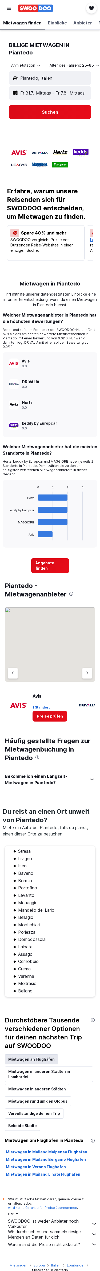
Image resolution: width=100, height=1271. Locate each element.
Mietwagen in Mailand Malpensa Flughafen (46, 1152)
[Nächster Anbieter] (87, 673)
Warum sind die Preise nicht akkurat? (52, 1244)
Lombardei (75, 1265)
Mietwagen (18, 1265)
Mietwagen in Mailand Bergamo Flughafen (46, 1159)
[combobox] (26, 65)
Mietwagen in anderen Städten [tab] (37, 1089)
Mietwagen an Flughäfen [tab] (31, 1059)
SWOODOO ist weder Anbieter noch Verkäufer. (52, 1223)
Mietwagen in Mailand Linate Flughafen (43, 1174)
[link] (50, 565)
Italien (56, 1265)
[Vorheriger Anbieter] (13, 673)
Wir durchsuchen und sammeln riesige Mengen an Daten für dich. (52, 1234)
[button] (9, 8)
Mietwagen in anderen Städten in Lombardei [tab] (39, 1074)
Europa (39, 1265)
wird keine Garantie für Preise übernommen (42, 1208)
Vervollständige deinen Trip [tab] (34, 1113)
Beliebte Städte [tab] (22, 1125)
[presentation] (71, 593)
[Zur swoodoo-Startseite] (35, 8)
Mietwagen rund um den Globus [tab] (37, 1101)
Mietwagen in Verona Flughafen (36, 1167)
